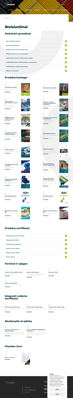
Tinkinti (57, 394)
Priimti (57, 389)
